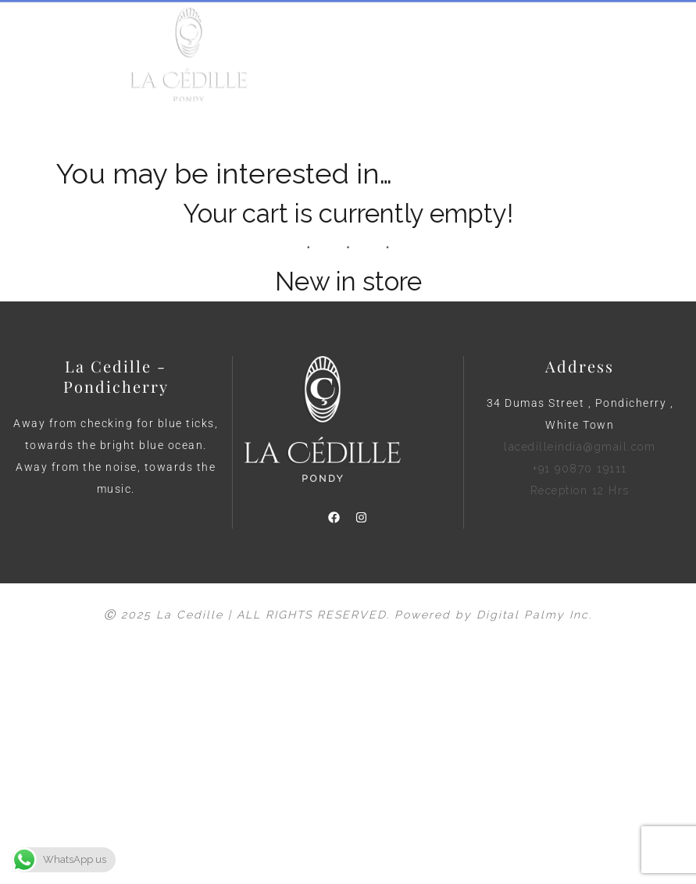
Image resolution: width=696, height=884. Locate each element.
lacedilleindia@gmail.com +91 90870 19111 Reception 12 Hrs (579, 468)
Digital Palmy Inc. (534, 614)
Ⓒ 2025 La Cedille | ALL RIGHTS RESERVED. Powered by (290, 614)
